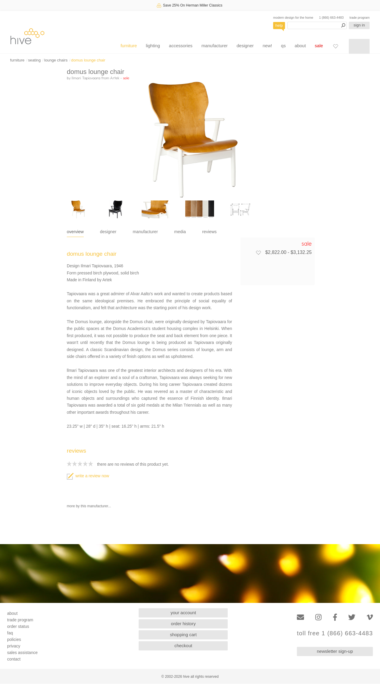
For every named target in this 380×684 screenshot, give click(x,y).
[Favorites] (335, 46)
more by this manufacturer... (89, 506)
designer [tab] (108, 231)
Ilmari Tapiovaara (86, 77)
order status (18, 626)
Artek (114, 77)
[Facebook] (335, 617)
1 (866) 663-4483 (331, 17)
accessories (180, 45)
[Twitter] (351, 617)
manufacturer (214, 45)
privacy (13, 646)
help (279, 25)
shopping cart (183, 634)
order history (183, 623)
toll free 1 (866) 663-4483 (335, 633)
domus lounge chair (88, 60)
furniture (129, 45)
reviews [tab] (209, 231)
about (300, 45)
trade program (359, 17)
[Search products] (317, 25)
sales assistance (22, 652)
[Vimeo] (370, 617)
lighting (153, 45)
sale (319, 45)
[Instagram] (318, 617)
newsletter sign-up (335, 651)
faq (10, 633)
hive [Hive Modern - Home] (27, 36)
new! (267, 45)
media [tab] (180, 231)
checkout (183, 645)
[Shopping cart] (359, 46)
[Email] (300, 617)
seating (34, 60)
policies (14, 639)
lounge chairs (55, 60)
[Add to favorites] (258, 252)
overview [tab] (75, 231)
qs (283, 45)
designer (245, 45)
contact (13, 659)
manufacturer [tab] (145, 231)
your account (183, 612)
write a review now (88, 476)
